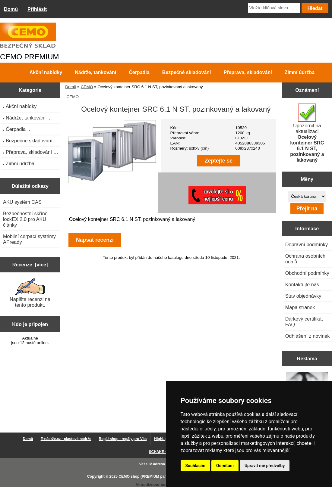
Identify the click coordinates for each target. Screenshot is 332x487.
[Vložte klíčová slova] (274, 8)
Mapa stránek (300, 307)
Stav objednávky (303, 296)
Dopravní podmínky (306, 244)
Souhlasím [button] (195, 465)
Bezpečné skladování (186, 72)
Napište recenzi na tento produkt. (30, 293)
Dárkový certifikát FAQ (304, 321)
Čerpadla (139, 72)
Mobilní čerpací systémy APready (29, 239)
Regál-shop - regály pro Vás (123, 439)
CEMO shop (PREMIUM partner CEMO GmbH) (158, 476)
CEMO (87, 87)
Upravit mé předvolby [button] (265, 465)
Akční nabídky (46, 72)
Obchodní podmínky (307, 273)
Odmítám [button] (225, 465)
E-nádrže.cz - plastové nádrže (66, 439)
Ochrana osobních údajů (305, 258)
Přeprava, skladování (248, 72)
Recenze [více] (30, 264)
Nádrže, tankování (95, 72)
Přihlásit (37, 9)
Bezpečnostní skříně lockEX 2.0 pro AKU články (25, 219)
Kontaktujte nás (302, 284)
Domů (11, 9)
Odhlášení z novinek (307, 336)
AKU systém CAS (22, 202)
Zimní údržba (300, 72)
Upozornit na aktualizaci (307, 133)
